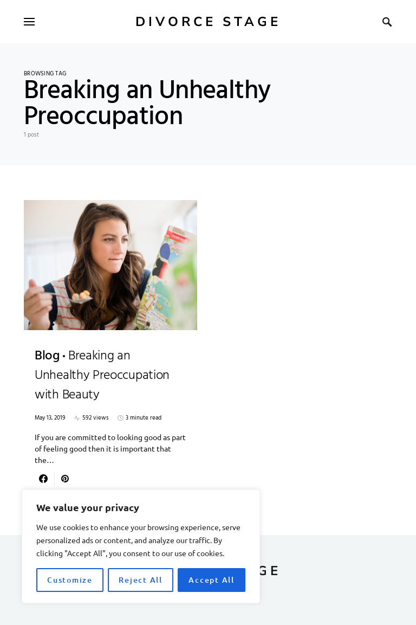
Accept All (211, 580)
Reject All (140, 580)
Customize (70, 580)
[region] (141, 546)
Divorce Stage (208, 21)
